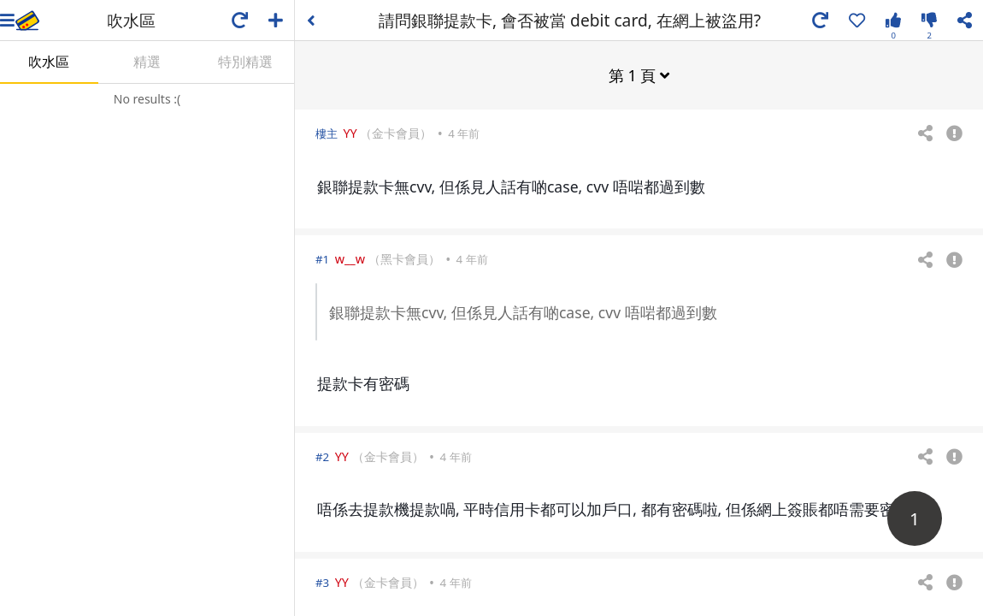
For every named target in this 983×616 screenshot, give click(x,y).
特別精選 (245, 61)
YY (349, 132)
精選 (147, 61)
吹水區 (48, 61)
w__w (350, 258)
